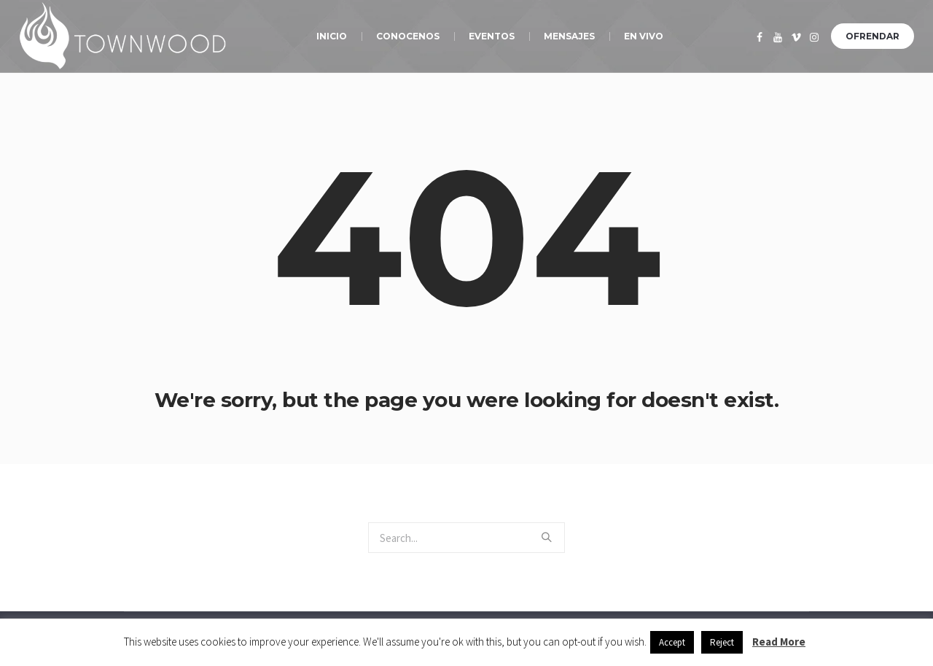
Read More (778, 641)
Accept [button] (672, 642)
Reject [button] (722, 642)
